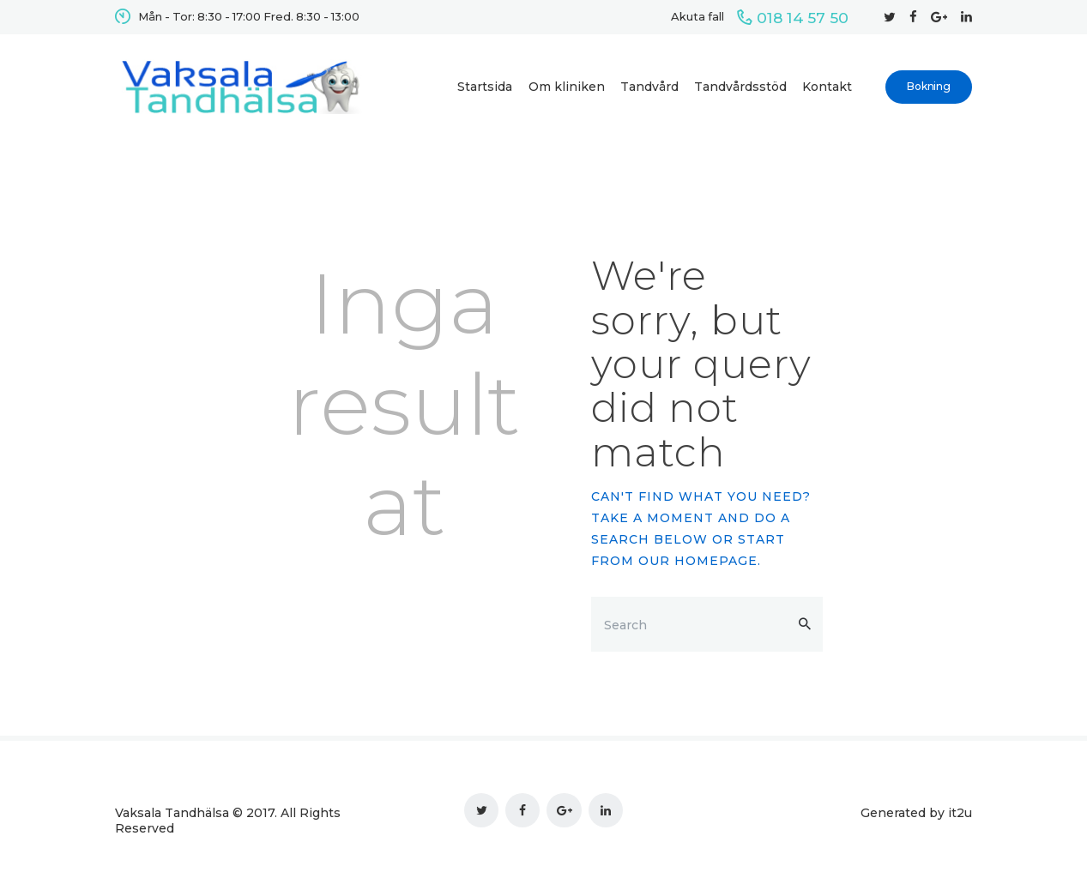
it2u (960, 813)
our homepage (698, 560)
